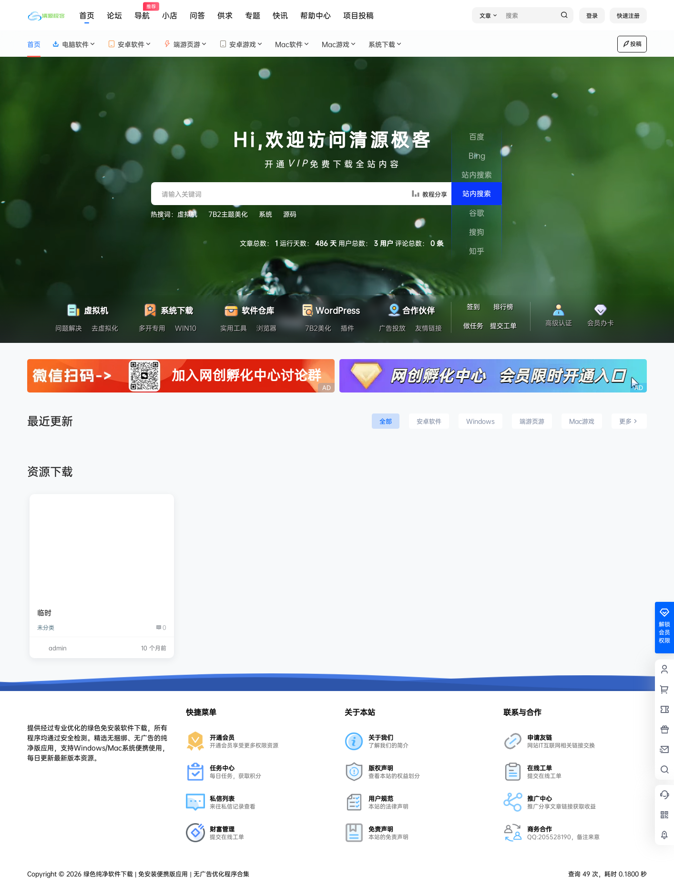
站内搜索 (476, 193)
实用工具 (233, 327)
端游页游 (185, 44)
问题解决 (68, 327)
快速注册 (628, 15)
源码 (289, 213)
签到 (473, 306)
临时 (44, 613)
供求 (225, 15)
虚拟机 (187, 213)
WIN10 (185, 327)
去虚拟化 (105, 327)
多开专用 (152, 327)
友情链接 (428, 327)
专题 (252, 15)
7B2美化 (318, 327)
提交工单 (503, 325)
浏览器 (266, 327)
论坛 (114, 15)
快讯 (280, 15)
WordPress (329, 308)
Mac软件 (292, 44)
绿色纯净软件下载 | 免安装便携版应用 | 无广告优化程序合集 (165, 873)
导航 (142, 11)
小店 (169, 15)
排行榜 (503, 306)
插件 (347, 327)
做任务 (473, 325)
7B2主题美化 (228, 213)
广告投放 (392, 327)
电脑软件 (74, 44)
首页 (86, 15)
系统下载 (385, 44)
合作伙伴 (410, 308)
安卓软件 (130, 44)
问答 (197, 15)
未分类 (45, 627)
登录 (592, 15)
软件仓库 (248, 308)
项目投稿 (358, 15)
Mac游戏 (339, 44)
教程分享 (429, 193)
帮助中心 (315, 15)
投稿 (632, 44)
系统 (265, 213)
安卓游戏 (241, 44)
